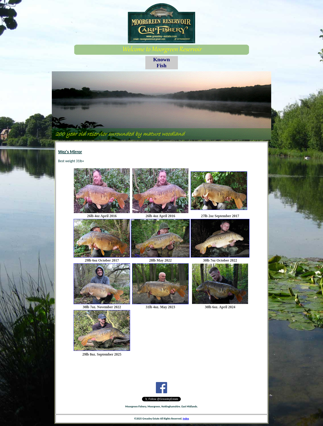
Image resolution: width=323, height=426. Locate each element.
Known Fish (161, 62)
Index (186, 418)
